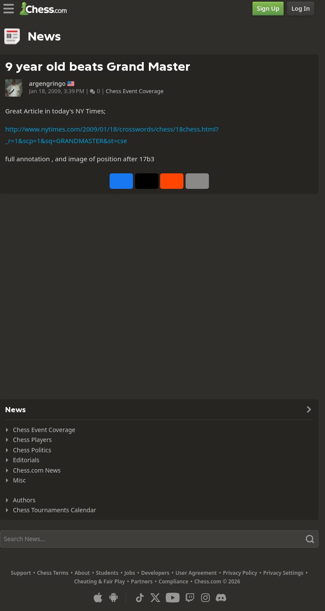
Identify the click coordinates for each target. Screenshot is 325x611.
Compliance (174, 581)
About (82, 573)
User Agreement (196, 573)
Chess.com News (36, 470)
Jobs (129, 573)
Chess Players (32, 440)
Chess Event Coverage (135, 91)
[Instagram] (205, 597)
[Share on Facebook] (121, 181)
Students (107, 573)
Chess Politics (32, 450)
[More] (197, 181)
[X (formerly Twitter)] (155, 597)
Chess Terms (53, 573)
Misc (19, 480)
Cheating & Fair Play (99, 581)
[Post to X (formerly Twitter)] (146, 181)
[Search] (159, 539)
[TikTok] (140, 597)
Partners (141, 581)
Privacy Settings (283, 573)
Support (21, 573)
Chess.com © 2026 (217, 581)
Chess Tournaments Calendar (54, 510)
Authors (24, 500)
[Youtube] (173, 598)
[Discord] (221, 597)
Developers (155, 573)
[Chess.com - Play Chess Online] (45, 8)
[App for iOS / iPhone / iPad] (98, 597)
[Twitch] (190, 597)
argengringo (47, 83)
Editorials (26, 460)
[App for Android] (113, 597)
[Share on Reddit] (171, 181)
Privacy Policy (240, 573)
